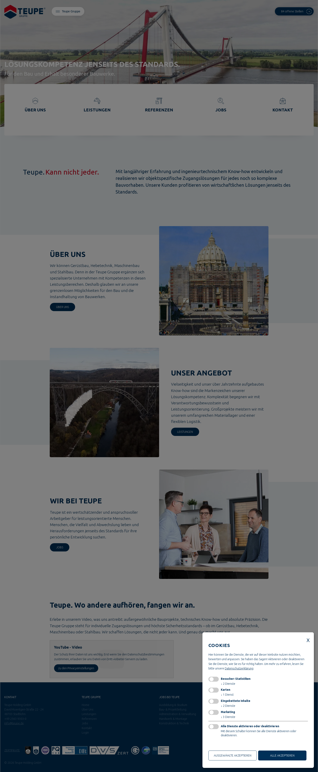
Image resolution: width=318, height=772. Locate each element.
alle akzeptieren (282, 755)
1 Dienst (227, 694)
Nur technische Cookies (225, 744)
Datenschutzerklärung (239, 668)
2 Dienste (228, 683)
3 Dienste (228, 717)
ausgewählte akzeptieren (232, 755)
